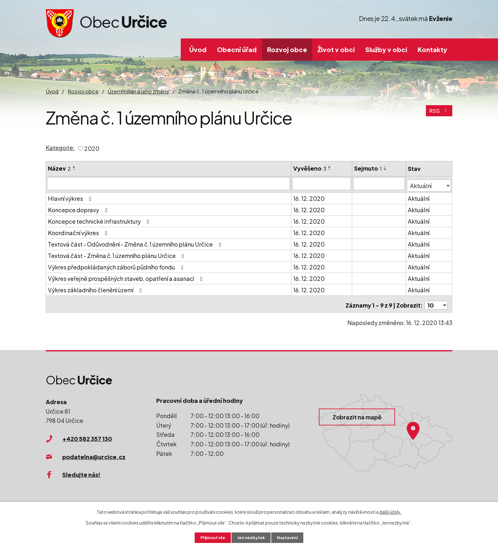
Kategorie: (60, 147)
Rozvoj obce (287, 49)
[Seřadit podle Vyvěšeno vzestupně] (329, 167)
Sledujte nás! (81, 470)
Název (59, 168)
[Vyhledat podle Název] (168, 183)
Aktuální (419, 196)
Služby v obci (386, 49)
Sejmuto (368, 168)
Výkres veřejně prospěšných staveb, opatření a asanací (126, 276)
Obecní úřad (237, 49)
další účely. (390, 511)
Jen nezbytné (251, 537)
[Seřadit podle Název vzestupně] (74, 167)
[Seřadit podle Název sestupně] (74, 169)
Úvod (197, 49)
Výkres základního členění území (96, 287)
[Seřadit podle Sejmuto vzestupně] (385, 167)
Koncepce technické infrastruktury (100, 219)
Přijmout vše (210, 537)
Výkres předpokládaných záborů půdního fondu (117, 264)
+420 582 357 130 (87, 434)
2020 (91, 148)
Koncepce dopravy (79, 207)
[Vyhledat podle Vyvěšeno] (322, 183)
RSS (438, 113)
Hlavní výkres (71, 196)
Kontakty (432, 49)
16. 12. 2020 (309, 196)
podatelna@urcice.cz (93, 452)
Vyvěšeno (309, 168)
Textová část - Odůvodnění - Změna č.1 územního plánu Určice (136, 242)
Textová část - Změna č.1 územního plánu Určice (117, 253)
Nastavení (290, 537)
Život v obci (336, 49)
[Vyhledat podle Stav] (429, 183)
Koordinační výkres (79, 230)
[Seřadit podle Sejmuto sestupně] (385, 169)
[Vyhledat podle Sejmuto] (379, 183)
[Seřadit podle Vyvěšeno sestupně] (329, 169)
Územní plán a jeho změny (138, 91)
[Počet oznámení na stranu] (436, 300)
